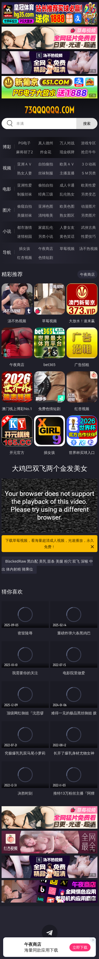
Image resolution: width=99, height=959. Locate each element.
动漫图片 (88, 206)
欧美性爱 (88, 185)
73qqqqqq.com (49, 110)
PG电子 (24, 142)
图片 (7, 210)
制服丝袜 (24, 194)
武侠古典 (88, 227)
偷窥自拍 (24, 206)
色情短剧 (45, 257)
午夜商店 (45, 248)
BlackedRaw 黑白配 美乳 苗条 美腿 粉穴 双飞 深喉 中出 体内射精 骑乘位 (47, 565)
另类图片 (88, 215)
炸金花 (45, 151)
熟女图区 (67, 215)
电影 (7, 189)
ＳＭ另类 (88, 172)
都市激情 (24, 227)
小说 (7, 231)
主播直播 (67, 172)
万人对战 (67, 142)
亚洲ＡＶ (24, 164)
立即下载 (80, 947)
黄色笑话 (67, 236)
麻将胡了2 (24, 151)
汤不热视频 (88, 248)
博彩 (7, 147)
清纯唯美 (45, 215)
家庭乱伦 (45, 227)
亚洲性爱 (24, 185)
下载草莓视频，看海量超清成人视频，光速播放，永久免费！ (50, 544)
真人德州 (45, 142)
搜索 (87, 123)
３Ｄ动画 (88, 164)
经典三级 (45, 194)
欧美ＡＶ (67, 164)
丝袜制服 (45, 172)
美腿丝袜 (24, 215)
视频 (7, 168)
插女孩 (24, 248)
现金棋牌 (67, 151)
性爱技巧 (88, 236)
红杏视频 (24, 257)
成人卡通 (67, 185)
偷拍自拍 (45, 185)
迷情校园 (24, 236)
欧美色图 (67, 206)
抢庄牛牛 (88, 151)
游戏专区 (88, 142)
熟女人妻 (24, 172)
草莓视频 (67, 248)
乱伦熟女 (67, 194)
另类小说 (45, 236)
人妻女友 (67, 227)
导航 (7, 252)
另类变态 (88, 194)
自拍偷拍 (45, 164)
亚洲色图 (45, 206)
